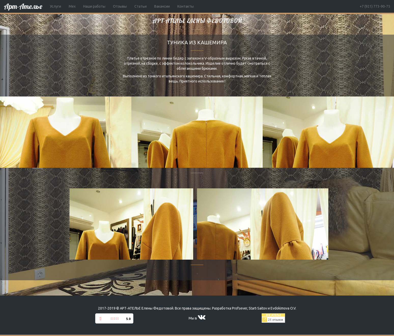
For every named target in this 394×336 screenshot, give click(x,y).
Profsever (239, 308)
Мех (72, 6)
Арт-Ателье (23, 6)
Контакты (185, 6)
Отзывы (120, 6)
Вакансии (162, 6)
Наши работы (94, 6)
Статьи (140, 6)
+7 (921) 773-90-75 (375, 6)
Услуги (55, 6)
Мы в (197, 318)
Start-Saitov (258, 308)
